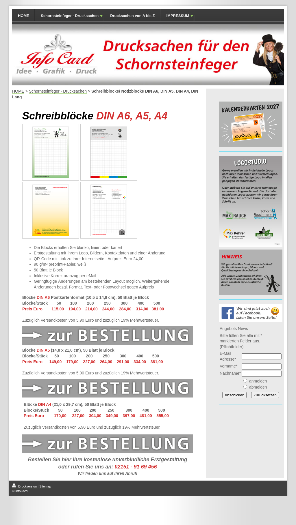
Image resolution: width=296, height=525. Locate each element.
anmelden (258, 381)
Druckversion (25, 486)
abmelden (258, 387)
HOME (23, 16)
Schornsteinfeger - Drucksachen (70, 16)
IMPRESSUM (177, 16)
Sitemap (45, 486)
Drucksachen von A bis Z (132, 16)
